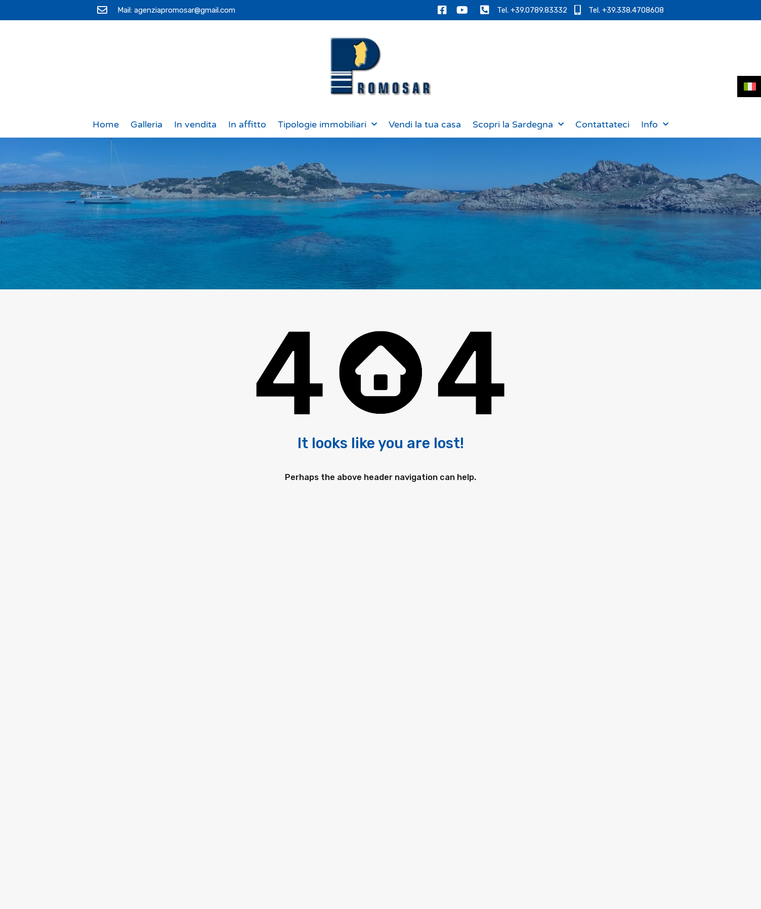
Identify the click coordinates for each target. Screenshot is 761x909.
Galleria (146, 124)
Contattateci (602, 124)
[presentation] (556, 825)
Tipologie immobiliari (327, 124)
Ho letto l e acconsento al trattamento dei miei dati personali (566, 790)
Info (654, 124)
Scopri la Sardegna (518, 124)
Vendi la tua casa (425, 124)
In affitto (247, 124)
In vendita (195, 124)
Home (106, 124)
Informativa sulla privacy (584, 779)
